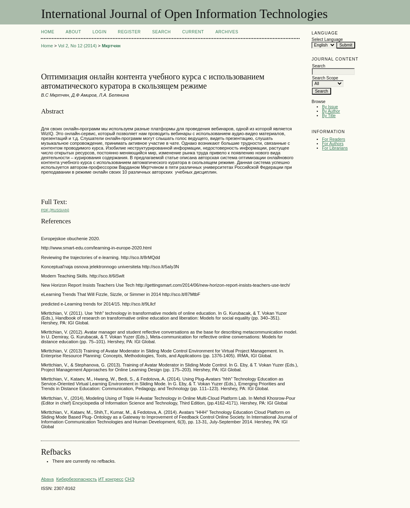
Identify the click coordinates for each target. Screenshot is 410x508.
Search (161, 32)
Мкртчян (111, 45)
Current (193, 32)
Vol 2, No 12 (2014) (77, 45)
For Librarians (335, 148)
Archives (226, 32)
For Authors (333, 144)
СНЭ (129, 479)
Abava (47, 479)
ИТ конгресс (110, 479)
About (73, 32)
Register (129, 32)
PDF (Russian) (55, 210)
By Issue (330, 107)
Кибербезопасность (76, 479)
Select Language (327, 39)
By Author (331, 111)
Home (47, 32)
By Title (329, 115)
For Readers (333, 139)
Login (99, 32)
